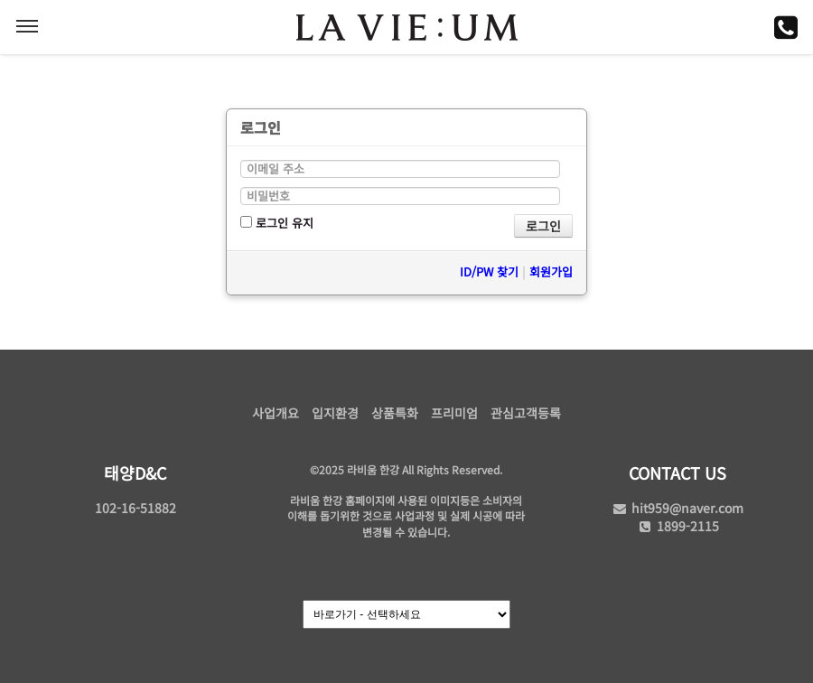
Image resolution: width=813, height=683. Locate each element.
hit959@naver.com (677, 508)
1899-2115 (678, 526)
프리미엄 (454, 413)
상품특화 (394, 413)
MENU (27, 26)
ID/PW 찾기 (489, 271)
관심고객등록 (526, 413)
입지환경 (335, 413)
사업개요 (275, 413)
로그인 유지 (276, 222)
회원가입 (551, 271)
